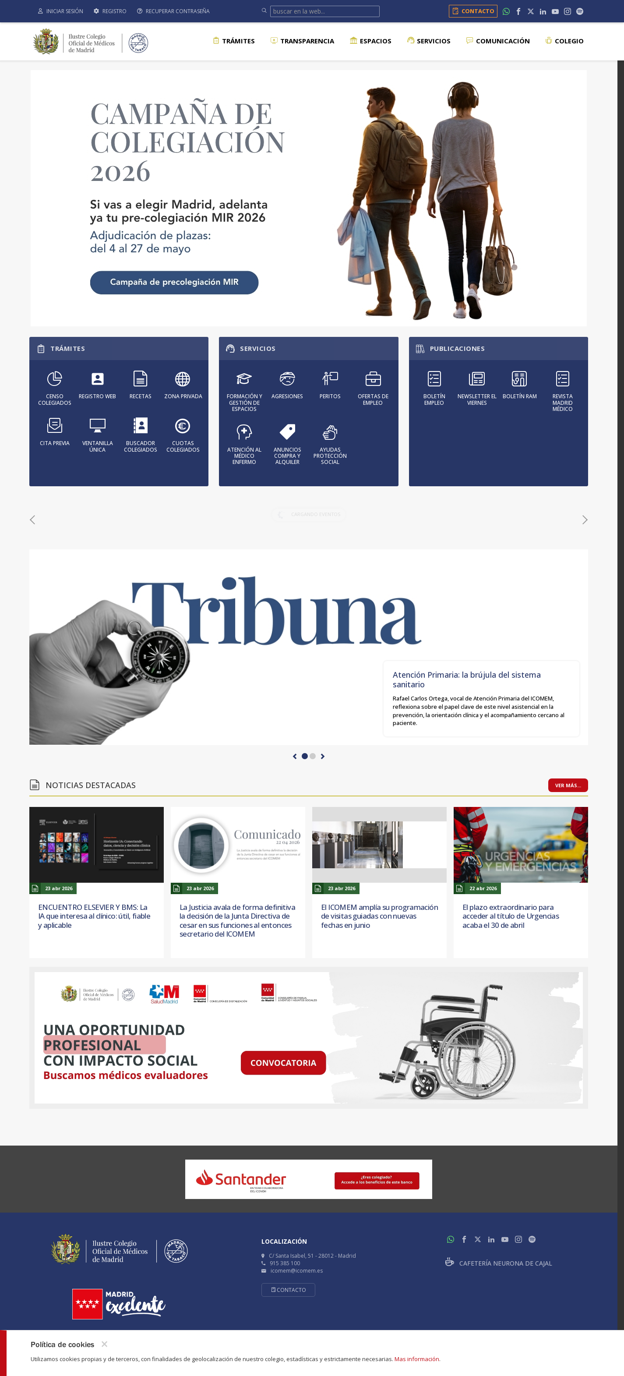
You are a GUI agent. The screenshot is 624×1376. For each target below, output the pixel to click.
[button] (295, 756)
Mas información (417, 1359)
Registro (110, 11)
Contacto (471, 11)
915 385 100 (285, 1263)
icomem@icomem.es (297, 1270)
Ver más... (568, 785)
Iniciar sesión (60, 11)
